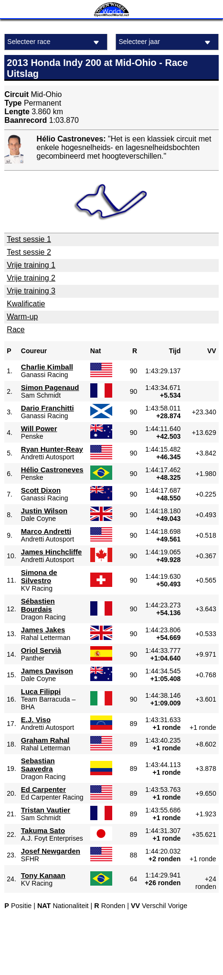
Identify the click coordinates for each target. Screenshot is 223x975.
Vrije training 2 (31, 278)
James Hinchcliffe (51, 552)
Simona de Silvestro (39, 576)
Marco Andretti (46, 531)
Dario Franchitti (47, 408)
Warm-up (22, 317)
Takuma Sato (43, 830)
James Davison (47, 671)
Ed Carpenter (43, 789)
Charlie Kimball (47, 367)
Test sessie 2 (29, 252)
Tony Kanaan (43, 875)
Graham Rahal (45, 740)
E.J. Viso (36, 719)
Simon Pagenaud (50, 387)
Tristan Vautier (45, 810)
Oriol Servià (41, 650)
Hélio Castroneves (52, 470)
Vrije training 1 (31, 265)
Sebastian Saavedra (38, 765)
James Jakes (43, 630)
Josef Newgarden (50, 851)
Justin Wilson (44, 511)
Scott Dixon (41, 490)
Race (15, 329)
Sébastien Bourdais (38, 605)
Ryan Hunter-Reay (52, 449)
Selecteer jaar (165, 42)
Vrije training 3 (31, 291)
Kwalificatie (26, 304)
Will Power (39, 428)
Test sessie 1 (29, 239)
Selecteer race (54, 42)
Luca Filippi (41, 691)
